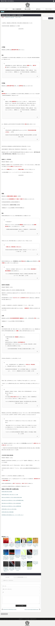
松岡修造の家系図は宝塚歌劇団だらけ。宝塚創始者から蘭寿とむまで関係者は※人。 (5, 569)
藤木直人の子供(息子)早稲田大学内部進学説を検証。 (32, 609)
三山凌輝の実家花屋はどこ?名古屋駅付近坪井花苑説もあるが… (11, 569)
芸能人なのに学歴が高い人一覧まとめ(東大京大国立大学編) (12, 497)
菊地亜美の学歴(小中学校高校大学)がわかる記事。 (17, 556)
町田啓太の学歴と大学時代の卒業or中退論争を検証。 (29, 568)
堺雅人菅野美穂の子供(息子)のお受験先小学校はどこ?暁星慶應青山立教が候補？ (11, 557)
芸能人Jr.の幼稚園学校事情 (17, 9)
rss (53, 1)
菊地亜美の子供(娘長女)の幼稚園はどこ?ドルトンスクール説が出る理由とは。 (23, 557)
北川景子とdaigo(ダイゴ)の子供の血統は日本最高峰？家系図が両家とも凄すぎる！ (5, 557)
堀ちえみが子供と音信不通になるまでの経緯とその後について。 (29, 557)
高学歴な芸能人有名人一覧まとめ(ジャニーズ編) (10, 494)
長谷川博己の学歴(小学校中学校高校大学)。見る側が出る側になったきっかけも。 (17, 546)
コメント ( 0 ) (7, 577)
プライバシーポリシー (48, 9)
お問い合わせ (38, 9)
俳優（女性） (8, 17)
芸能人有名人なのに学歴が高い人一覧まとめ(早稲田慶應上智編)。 (13, 500)
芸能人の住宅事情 (27, 9)
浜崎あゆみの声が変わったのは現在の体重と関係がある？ (35, 563)
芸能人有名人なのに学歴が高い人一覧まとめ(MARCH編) (11, 503)
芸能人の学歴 (12, 17)
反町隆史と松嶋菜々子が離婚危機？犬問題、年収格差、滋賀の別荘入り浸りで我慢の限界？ (23, 564)
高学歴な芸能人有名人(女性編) (7, 491)
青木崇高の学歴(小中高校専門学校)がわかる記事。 (10, 609)
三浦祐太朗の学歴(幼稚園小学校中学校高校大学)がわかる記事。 (12, 545)
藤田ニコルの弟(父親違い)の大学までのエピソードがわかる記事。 (17, 569)
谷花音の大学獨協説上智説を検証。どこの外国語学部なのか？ (5, 545)
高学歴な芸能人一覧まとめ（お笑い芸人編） (9, 509)
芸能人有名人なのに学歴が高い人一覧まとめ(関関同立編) (11, 506)
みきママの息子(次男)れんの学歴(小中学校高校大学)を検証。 (35, 545)
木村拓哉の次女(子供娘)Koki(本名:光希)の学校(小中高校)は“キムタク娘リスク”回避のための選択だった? (35, 552)
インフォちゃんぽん (26, 618)
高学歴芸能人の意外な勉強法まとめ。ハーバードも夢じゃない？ (12, 514)
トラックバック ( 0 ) (20, 577)
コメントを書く (19, 17)
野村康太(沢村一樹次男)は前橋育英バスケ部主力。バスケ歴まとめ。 (23, 545)
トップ (6, 9)
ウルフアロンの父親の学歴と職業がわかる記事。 (29, 545)
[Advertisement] (21, 37)
